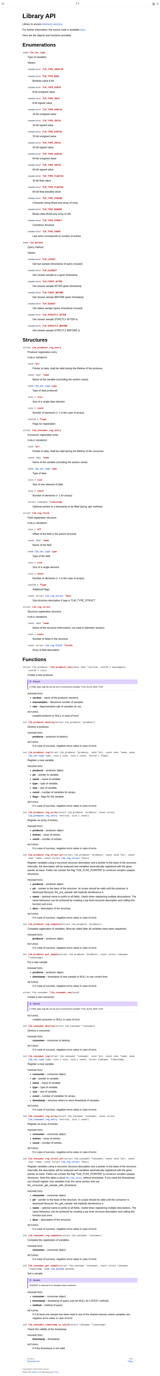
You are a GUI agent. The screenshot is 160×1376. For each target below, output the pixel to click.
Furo (56, 1372)
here (82, 29)
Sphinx (35, 1372)
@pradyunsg (47, 1372)
